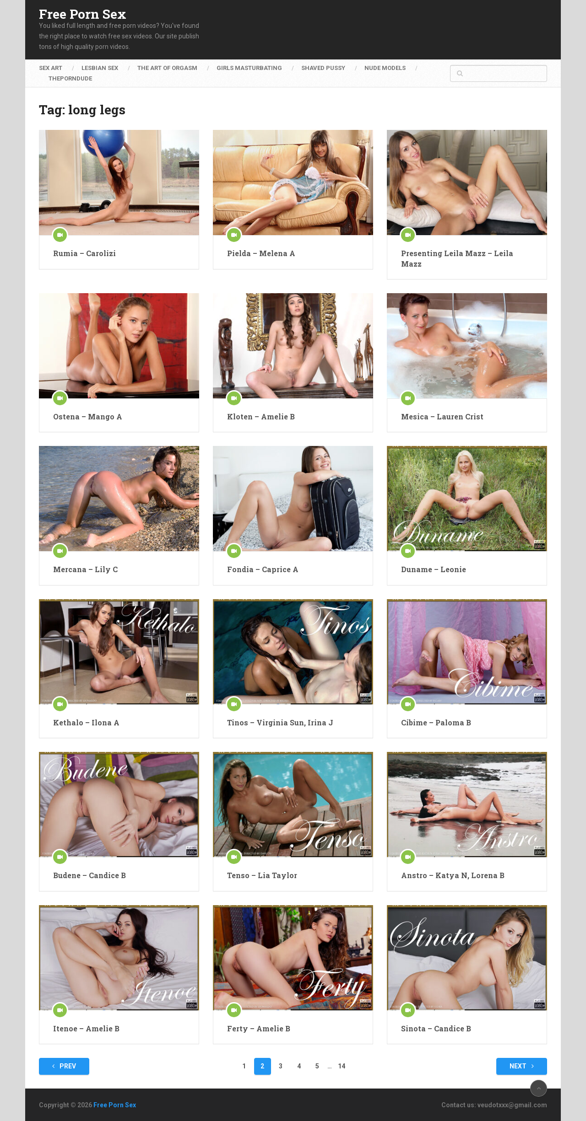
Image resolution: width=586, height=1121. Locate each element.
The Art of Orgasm (167, 67)
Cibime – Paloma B (436, 722)
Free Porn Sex (82, 14)
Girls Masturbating (249, 67)
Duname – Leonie (433, 569)
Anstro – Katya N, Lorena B (453, 875)
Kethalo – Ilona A (86, 722)
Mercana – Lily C (85, 569)
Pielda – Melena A (261, 253)
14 (341, 1066)
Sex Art (50, 67)
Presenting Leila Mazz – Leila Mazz (457, 258)
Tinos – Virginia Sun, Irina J (280, 722)
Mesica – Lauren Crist (442, 416)
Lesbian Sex (99, 67)
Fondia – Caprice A (262, 569)
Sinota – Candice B (436, 1028)
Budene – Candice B (89, 875)
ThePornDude (70, 78)
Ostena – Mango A (87, 416)
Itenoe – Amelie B (86, 1028)
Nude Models (385, 67)
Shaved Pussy (323, 67)
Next (522, 1066)
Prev (64, 1066)
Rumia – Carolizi (84, 253)
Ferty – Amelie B (258, 1028)
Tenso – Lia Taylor (262, 875)
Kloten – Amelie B (261, 416)
